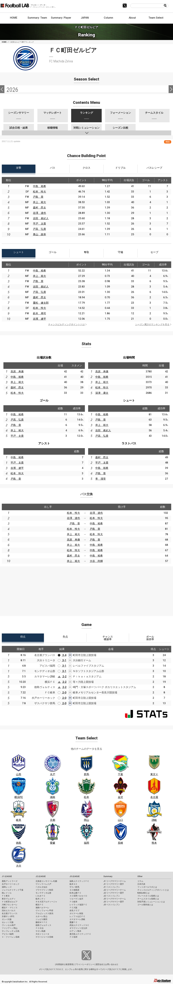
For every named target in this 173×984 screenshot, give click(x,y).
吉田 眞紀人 (41, 218)
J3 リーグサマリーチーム (114, 899)
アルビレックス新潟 (44, 913)
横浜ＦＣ (39, 905)
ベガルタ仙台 (41, 887)
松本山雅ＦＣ (75, 893)
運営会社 (100, 964)
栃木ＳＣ (73, 884)
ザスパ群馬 (74, 887)
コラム (140, 881)
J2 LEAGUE (41, 876)
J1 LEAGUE (7, 876)
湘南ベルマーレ (42, 907)
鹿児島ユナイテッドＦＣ (80, 934)
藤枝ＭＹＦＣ (41, 922)
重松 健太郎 (41, 302)
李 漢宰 (100, 478)
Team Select (156, 17)
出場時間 (129, 357)
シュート (129, 400)
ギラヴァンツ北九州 (78, 928)
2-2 (62, 676)
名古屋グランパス (9, 913)
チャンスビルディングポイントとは (66, 324)
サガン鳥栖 (40, 931)
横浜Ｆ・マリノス (9, 907)
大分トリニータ (42, 934)
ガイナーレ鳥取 (76, 913)
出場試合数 (44, 357)
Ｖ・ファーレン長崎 (10, 937)
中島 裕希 (39, 186)
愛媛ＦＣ (73, 922)
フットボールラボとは (147, 887)
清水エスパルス (9, 910)
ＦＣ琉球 (73, 937)
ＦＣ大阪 (73, 907)
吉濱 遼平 (39, 318)
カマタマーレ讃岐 (77, 919)
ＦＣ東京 (6, 896)
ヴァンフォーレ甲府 (44, 910)
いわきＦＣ (40, 896)
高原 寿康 (17, 371)
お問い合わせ (111, 964)
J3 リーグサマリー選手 (113, 902)
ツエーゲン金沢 (76, 899)
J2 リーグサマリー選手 (113, 893)
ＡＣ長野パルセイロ (78, 896)
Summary (107, 876)
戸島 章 (38, 196)
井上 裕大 (39, 202)
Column (108, 17)
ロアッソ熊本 (75, 931)
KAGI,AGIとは (143, 893)
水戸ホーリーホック (10, 884)
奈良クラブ (74, 910)
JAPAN (85, 17)
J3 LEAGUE (75, 876)
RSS (168, 142)
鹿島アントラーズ (9, 881)
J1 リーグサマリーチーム (114, 881)
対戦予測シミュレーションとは (151, 902)
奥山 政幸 (39, 234)
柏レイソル (7, 893)
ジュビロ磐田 (41, 919)
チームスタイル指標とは (148, 899)
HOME (13, 17)
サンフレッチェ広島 (10, 931)
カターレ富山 (41, 916)
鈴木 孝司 (39, 313)
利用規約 (60, 964)
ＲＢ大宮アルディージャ (46, 902)
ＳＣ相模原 (74, 890)
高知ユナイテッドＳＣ (79, 925)
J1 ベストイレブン (111, 887)
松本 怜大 (39, 191)
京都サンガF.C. (8, 916)
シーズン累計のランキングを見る (152, 324)
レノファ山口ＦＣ (77, 916)
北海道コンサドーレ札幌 (46, 881)
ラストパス (129, 443)
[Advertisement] (86, 589)
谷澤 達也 (39, 213)
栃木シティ (40, 899)
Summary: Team (37, 17)
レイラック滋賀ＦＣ (78, 905)
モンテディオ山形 (43, 893)
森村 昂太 (39, 207)
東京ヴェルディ (9, 899)
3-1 (62, 660)
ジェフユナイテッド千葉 (12, 890)
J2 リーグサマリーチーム (114, 890)
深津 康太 (101, 392)
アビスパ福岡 (8, 934)
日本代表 (141, 884)
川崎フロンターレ (9, 905)
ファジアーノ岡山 (9, 928)
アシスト (44, 443)
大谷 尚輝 (96, 561)
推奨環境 (69, 964)
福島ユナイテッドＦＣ (79, 881)
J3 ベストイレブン (111, 905)
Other (139, 876)
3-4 (62, 655)
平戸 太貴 (39, 223)
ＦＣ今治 (39, 928)
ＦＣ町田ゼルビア (9, 902)
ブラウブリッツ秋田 (44, 890)
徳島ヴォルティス (43, 925)
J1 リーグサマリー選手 (113, 884)
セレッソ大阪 (8, 922)
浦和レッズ (7, 887)
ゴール (44, 400)
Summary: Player (61, 17)
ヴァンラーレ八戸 (43, 884)
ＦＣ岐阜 (73, 902)
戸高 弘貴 (39, 229)
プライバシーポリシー (84, 964)
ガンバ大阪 (7, 919)
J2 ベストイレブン (111, 896)
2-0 (62, 692)
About (132, 17)
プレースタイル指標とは (148, 896)
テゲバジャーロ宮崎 (44, 937)
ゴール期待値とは (145, 905)
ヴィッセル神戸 (9, 925)
